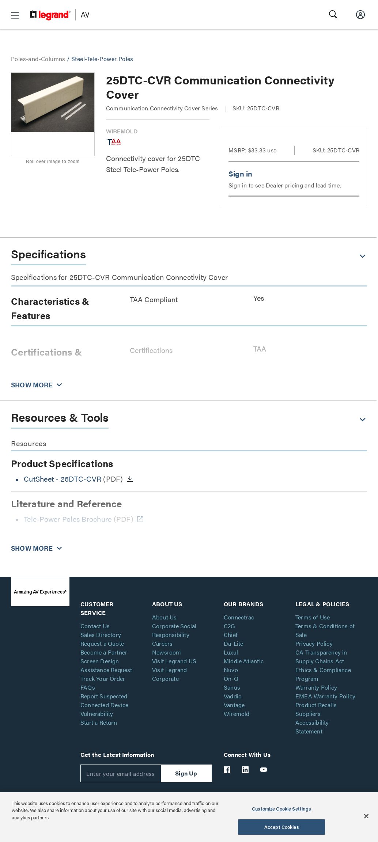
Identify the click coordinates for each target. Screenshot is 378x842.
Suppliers (308, 713)
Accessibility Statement (312, 726)
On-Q (231, 678)
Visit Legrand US (174, 661)
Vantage (234, 705)
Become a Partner (103, 652)
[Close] (366, 816)
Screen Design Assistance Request (106, 665)
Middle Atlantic (244, 661)
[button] (15, 15)
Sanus (232, 687)
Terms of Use (312, 617)
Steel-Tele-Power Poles (102, 58)
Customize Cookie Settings (281, 808)
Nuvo (231, 669)
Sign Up (186, 773)
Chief (231, 634)
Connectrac (239, 617)
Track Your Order (102, 678)
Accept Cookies (281, 826)
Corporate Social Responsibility (174, 630)
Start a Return (98, 722)
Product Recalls (316, 705)
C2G (229, 626)
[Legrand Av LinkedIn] (245, 769)
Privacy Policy (314, 643)
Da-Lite (233, 643)
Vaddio (233, 696)
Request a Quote (102, 643)
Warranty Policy (316, 687)
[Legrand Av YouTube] (264, 769)
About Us (164, 617)
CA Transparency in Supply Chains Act (321, 656)
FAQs (87, 687)
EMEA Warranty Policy (325, 696)
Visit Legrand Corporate (169, 674)
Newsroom (166, 652)
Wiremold (237, 713)
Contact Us (95, 626)
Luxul (231, 652)
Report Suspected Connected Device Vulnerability (104, 705)
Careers (162, 643)
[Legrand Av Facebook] (227, 769)
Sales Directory (100, 634)
